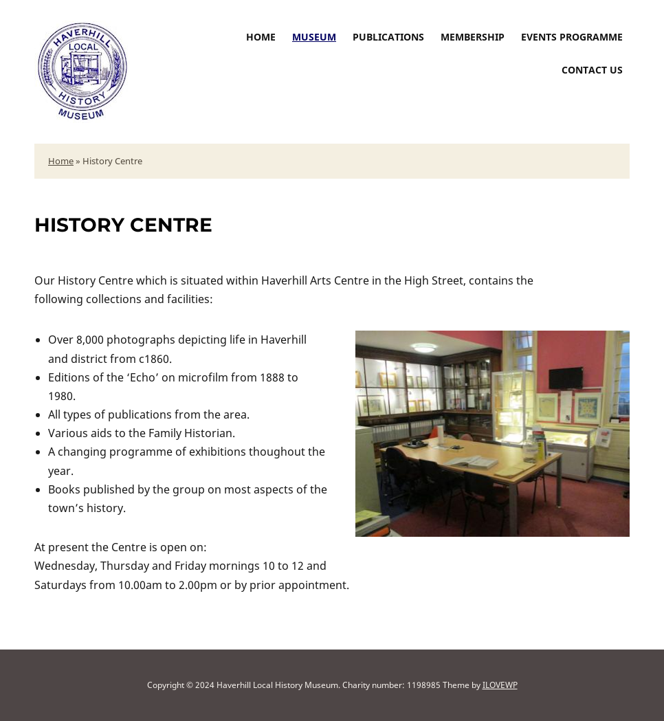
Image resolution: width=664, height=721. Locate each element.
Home (261, 36)
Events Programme (572, 36)
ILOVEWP (500, 685)
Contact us (592, 69)
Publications (388, 36)
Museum (314, 36)
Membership (473, 36)
